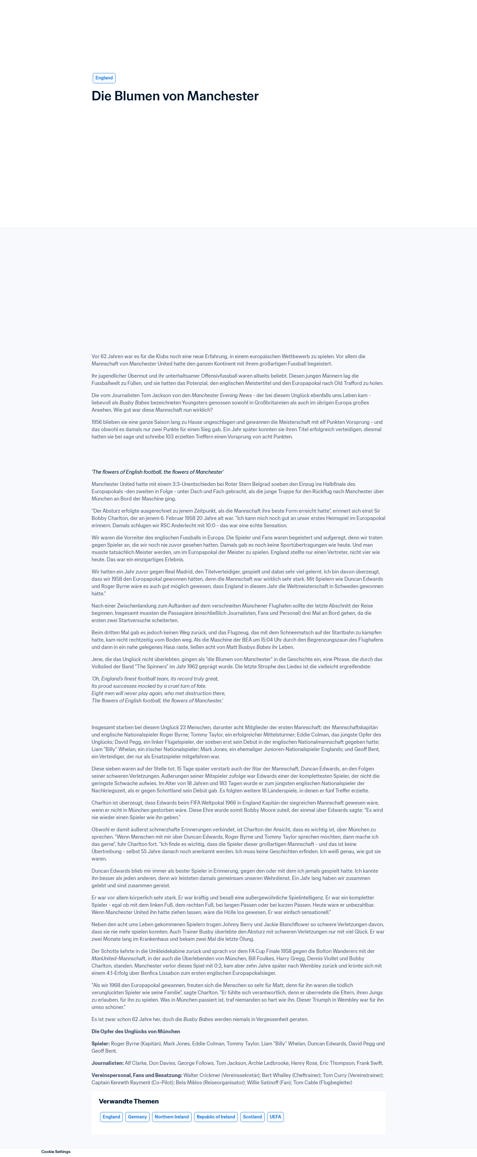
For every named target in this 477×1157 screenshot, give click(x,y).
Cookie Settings (56, 1151)
